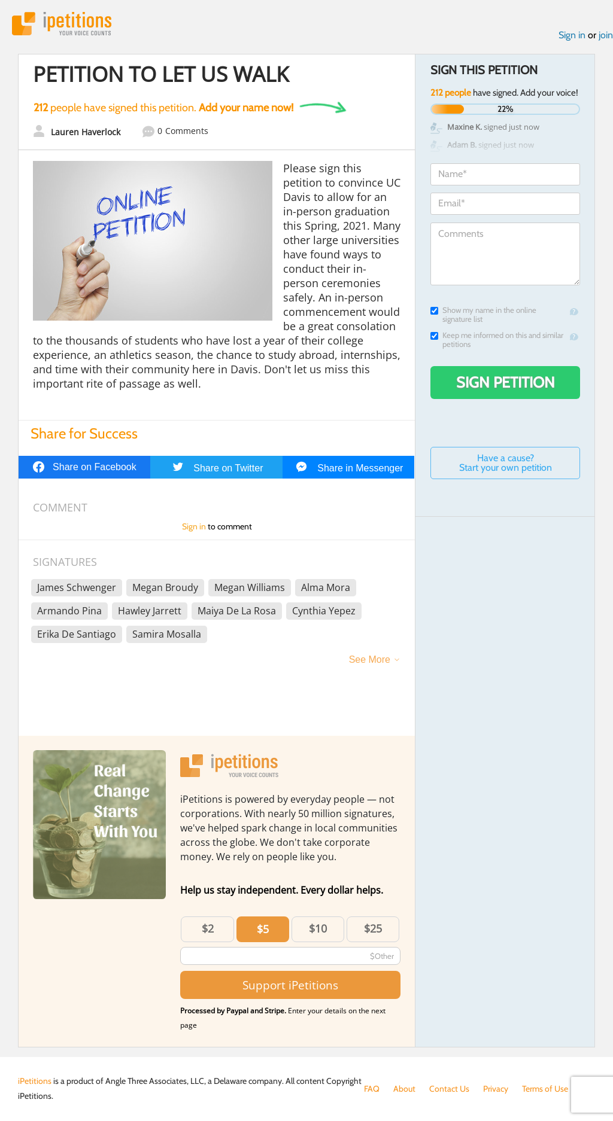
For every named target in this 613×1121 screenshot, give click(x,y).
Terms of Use (545, 1088)
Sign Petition (505, 382)
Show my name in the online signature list (483, 315)
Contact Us (449, 1088)
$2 (208, 928)
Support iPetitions (290, 985)
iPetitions (61, 23)
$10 (318, 928)
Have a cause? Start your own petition (505, 462)
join (606, 35)
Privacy (495, 1088)
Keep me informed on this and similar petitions (496, 340)
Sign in (572, 35)
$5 (263, 929)
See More (369, 659)
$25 (373, 928)
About (404, 1088)
